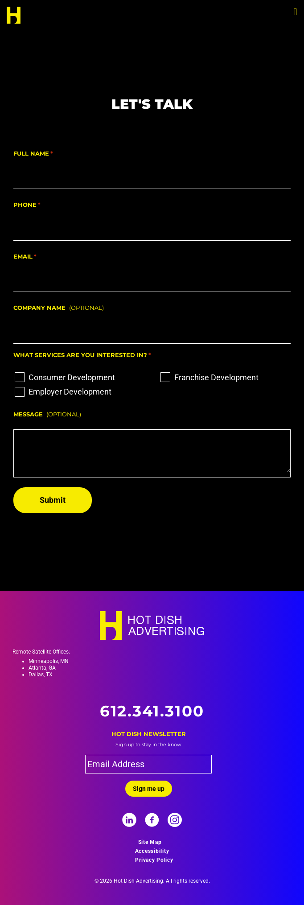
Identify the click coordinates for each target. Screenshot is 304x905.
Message (28, 414)
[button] (295, 11)
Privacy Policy (154, 860)
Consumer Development (72, 377)
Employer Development (70, 391)
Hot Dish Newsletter (148, 733)
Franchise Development (216, 377)
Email (25, 256)
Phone (27, 205)
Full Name (33, 153)
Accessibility (152, 851)
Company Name (39, 307)
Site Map (150, 842)
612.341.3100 (152, 711)
